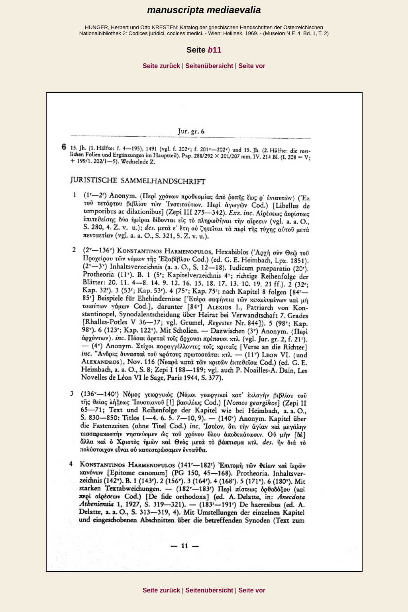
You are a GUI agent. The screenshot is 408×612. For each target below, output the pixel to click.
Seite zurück (161, 66)
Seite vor (251, 66)
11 (214, 49)
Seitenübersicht (209, 66)
